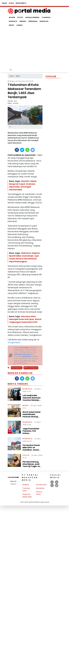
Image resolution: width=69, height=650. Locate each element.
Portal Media (24, 348)
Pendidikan (32, 21)
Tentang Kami (25, 489)
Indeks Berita (21, 3)
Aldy (15, 101)
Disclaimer (40, 488)
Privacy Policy (39, 493)
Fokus (11, 3)
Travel (4, 3)
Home (12, 17)
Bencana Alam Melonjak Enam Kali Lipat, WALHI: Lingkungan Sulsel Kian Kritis (25, 319)
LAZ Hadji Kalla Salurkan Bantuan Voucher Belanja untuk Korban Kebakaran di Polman (32, 401)
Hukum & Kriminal (32, 17)
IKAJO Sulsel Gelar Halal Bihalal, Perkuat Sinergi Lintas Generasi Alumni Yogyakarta (32, 416)
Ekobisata (13, 21)
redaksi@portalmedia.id (22, 354)
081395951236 (26, 356)
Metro (11, 25)
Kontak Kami (41, 484)
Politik (26, 455)
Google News (14, 342)
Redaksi (15, 103)
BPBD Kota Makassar (31, 368)
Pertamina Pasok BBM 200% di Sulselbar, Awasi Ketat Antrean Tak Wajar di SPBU (32, 450)
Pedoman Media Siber (27, 495)
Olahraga (46, 17)
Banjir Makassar (16, 368)
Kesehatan (44, 21)
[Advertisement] (26, 48)
